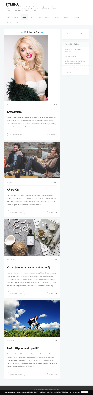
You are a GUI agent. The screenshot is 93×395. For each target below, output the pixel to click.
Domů (8, 17)
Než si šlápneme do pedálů (23, 348)
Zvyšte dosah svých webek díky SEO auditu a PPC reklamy (75, 62)
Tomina (12, 4)
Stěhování (68, 73)
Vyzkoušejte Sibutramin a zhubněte (73, 50)
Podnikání (56, 17)
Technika (76, 17)
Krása (24, 17)
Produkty (66, 17)
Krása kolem (14, 112)
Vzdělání (8, 22)
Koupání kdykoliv (70, 68)
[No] (91, 392)
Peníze (47, 17)
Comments (53, 134)
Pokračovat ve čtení (16, 134)
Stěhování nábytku (70, 56)
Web (16, 22)
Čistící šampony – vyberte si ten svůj (28, 267)
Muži (40, 17)
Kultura (32, 17)
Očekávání (13, 189)
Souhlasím (85, 392)
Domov (16, 17)
